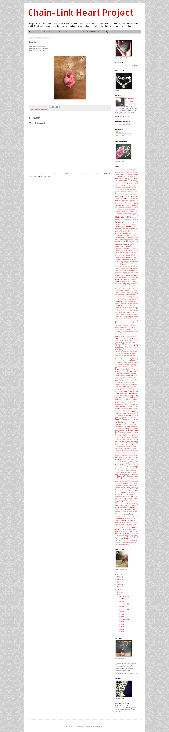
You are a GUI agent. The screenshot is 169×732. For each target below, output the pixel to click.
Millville (127, 373)
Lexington (131, 338)
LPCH (125, 349)
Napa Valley (126, 384)
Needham (133, 386)
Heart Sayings (127, 299)
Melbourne (120, 364)
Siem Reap (130, 476)
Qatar (118, 437)
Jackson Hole (119, 320)
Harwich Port (118, 298)
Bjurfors (122, 194)
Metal (117, 370)
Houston (120, 305)
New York (129, 397)
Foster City (130, 277)
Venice (128, 524)
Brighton (126, 202)
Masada (124, 360)
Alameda (129, 169)
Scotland (127, 470)
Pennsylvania (119, 423)
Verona (123, 526)
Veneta (122, 524)
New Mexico (132, 393)
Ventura (134, 524)
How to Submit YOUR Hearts (91, 32)
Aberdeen (117, 169)
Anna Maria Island (133, 174)
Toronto (134, 505)
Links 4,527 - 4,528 (123, 596)
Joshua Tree (129, 322)
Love (117, 350)
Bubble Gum (128, 207)
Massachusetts (133, 360)
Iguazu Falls (129, 310)
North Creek (131, 402)
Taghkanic (133, 496)
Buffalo (128, 209)
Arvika (134, 180)
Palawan (136, 413)
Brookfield (126, 205)
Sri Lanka (128, 487)
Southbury (125, 485)
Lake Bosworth (125, 331)
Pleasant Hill (127, 428)
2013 (118, 579)
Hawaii (133, 298)
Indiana (122, 314)
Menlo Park (134, 366)
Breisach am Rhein (133, 200)
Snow (116, 481)
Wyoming (117, 542)
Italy (127, 318)
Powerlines (128, 432)
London (123, 342)
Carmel (117, 226)
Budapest (135, 207)
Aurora (123, 183)
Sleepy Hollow (123, 480)
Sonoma (119, 483)
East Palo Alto (128, 266)
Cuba (122, 254)
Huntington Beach (125, 309)
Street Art (122, 492)
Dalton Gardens (119, 257)
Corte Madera (124, 250)
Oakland (122, 406)
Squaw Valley (120, 487)
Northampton (118, 404)
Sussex (124, 494)
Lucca (124, 351)
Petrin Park (133, 424)
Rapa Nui (129, 439)
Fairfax (131, 272)
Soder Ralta (124, 481)
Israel (122, 318)
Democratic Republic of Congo (129, 259)
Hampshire (121, 294)
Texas (119, 502)
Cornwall (134, 248)
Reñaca (122, 444)
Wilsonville (120, 537)
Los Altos (127, 344)
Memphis (134, 364)
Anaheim (130, 172)
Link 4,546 (121, 627)
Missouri (133, 375)
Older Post (107, 173)
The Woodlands (121, 503)
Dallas (134, 255)
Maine (127, 353)
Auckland (117, 183)
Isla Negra (130, 316)
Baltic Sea (133, 185)
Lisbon (131, 340)
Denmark (117, 261)
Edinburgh (117, 270)
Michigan (131, 371)
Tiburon (117, 505)
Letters (117, 338)
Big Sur (117, 194)
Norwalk (126, 404)
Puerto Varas (127, 435)
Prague (136, 432)
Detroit (118, 263)
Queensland (135, 437)
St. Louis (119, 489)
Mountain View (119, 382)
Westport (128, 535)
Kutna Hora (128, 329)
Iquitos (124, 316)
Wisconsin (117, 539)
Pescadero (118, 424)
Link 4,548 (121, 632)
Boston (125, 198)
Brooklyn (135, 205)
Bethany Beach (127, 193)
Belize (134, 189)
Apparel (130, 176)
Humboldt (124, 307)
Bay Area (134, 187)
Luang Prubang (132, 349)
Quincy (118, 439)
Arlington (120, 180)
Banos (128, 187)
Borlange (117, 198)
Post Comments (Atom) (44, 176)
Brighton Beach (134, 202)
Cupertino (128, 254)
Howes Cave (132, 305)
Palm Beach (120, 415)
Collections (124, 243)
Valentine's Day (127, 520)
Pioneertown (135, 426)
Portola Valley (133, 430)
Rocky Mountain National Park (122, 448)
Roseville (126, 450)
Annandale (120, 176)
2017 (118, 589)
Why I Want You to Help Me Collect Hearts (55, 32)
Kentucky (133, 325)
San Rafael (123, 463)
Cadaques (130, 213)
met (135, 368)
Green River (132, 288)
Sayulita (136, 468)
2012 (118, 577)
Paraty (125, 419)
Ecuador (133, 268)
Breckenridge (123, 200)
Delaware (117, 259)
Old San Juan (124, 411)
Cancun (125, 222)
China (134, 235)
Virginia (117, 529)
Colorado (127, 245)
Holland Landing (132, 301)
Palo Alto (128, 415)
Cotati (121, 252)
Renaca (117, 444)
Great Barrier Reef (120, 288)
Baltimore (117, 187)
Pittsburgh (119, 428)
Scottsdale (133, 470)
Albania (117, 170)
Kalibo (136, 322)
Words (133, 540)
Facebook (124, 272)
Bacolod (126, 185)
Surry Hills (117, 494)
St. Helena (135, 487)
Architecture (118, 178)
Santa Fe (133, 465)
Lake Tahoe (120, 333)
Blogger (100, 727)
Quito (123, 439)
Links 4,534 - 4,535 (123, 609)
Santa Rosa (127, 466)
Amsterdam (123, 172)
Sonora (125, 483)
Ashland (117, 182)
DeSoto (136, 261)
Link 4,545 (121, 624)
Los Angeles (124, 346)
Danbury (128, 257)
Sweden (131, 494)
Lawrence (133, 334)
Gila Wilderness (134, 283)
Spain (136, 485)
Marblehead (118, 357)
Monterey (117, 379)
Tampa (136, 498)
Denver (123, 261)
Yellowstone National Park (129, 542)
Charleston (133, 231)
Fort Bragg (122, 277)
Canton (131, 222)
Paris (131, 419)
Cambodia (119, 221)
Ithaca (134, 318)
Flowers (127, 276)
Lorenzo (38, 32)
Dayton (134, 257)
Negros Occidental (120, 388)
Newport (117, 401)
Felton (128, 273)
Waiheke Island (127, 529)
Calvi (122, 219)
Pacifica (130, 413)
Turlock (125, 513)
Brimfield (119, 203)
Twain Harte (133, 513)
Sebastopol (125, 474)
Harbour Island (118, 296)
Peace (122, 421)
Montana (122, 377)
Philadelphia (118, 426)
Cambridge (133, 221)
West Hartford (44, 109)
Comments (120, 135)
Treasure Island (119, 509)
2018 (118, 592)
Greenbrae (118, 290)
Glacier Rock (120, 285)
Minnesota (126, 375)
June (120, 594)
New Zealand (132, 399)
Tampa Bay (120, 500)
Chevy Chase (134, 233)
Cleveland (130, 239)
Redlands (120, 443)
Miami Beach (123, 371)
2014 (118, 582)
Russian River (120, 452)
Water (117, 533)
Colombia (118, 245)
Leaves (117, 336)
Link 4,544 (121, 621)
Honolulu (124, 303)
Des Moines (130, 261)
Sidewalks (120, 476)
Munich (127, 382)
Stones (135, 491)
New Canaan (128, 391)
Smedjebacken (132, 480)
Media (136, 362)
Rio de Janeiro (120, 446)
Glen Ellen (133, 285)
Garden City (126, 281)
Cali (134, 215)
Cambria (126, 221)
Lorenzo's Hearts (75, 32)
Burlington (132, 211)
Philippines (127, 426)
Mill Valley (120, 373)
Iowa (134, 314)
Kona (122, 329)
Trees (133, 509)
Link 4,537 (121, 614)
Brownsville (121, 207)
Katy (136, 323)
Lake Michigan (134, 331)
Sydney (125, 496)
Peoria (128, 422)
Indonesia (129, 314)
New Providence (129, 395)
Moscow (125, 379)
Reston (128, 444)
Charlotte (117, 233)
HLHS (136, 299)
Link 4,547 (121, 629)
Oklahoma (135, 408)
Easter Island (125, 268)
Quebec (123, 437)
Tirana (122, 505)
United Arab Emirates (130, 516)
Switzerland (118, 496)
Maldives (134, 353)
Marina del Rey (132, 357)
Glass (126, 285)
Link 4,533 (121, 606)
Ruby (131, 450)
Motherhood (118, 380)
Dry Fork (130, 264)
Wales (134, 529)
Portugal (121, 432)
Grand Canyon (124, 287)
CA (137, 211)
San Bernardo (124, 455)
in (131, 312)
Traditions (124, 507)
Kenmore (126, 325)
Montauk (128, 377)
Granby (117, 287)
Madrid (122, 353)
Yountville (124, 544)
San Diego (118, 457)
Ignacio (122, 310)
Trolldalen (117, 511)
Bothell (133, 198)
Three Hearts (131, 504)
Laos (135, 333)
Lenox (134, 336)
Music (133, 382)
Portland (122, 430)
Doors (123, 265)
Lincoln (126, 340)
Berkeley (130, 191)
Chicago (119, 235)
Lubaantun (117, 351)
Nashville (133, 384)
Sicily (136, 474)
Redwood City (130, 443)
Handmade (130, 294)
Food (136, 276)
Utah (116, 520)
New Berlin (133, 390)
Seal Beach (127, 472)
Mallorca (126, 355)
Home (31, 32)
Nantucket (117, 384)
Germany (117, 283)
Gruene (134, 290)
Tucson (130, 511)
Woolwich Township (123, 540)
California (119, 217)
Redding (136, 441)
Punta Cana (135, 435)
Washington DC (130, 531)
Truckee (124, 511)
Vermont (117, 526)
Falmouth (123, 273)
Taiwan (130, 498)
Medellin (131, 362)
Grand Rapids (133, 287)
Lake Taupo (129, 333)
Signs (119, 478)
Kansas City (125, 323)
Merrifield (129, 368)
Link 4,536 (121, 611)
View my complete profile (122, 116)
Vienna (134, 526)
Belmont (123, 191)
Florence (134, 273)
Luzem (130, 351)
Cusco (116, 255)
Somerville (135, 481)
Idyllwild (117, 310)
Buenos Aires (120, 209)
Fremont (133, 279)
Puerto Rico (119, 435)
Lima (121, 340)
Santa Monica (118, 466)
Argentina (127, 178)
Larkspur (117, 334)
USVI (134, 518)
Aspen (124, 182)
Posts (118, 132)
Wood (126, 539)
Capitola (134, 224)
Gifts (124, 283)
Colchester (131, 241)
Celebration (118, 228)
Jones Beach (121, 322)
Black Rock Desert (131, 194)
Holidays (120, 301)
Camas (136, 219)
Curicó (134, 254)
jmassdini (131, 98)
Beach (117, 189)
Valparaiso (118, 522)
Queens (128, 437)
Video (129, 526)
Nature (123, 386)
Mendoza (126, 366)
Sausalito (130, 468)
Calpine (117, 219)
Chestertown (125, 233)
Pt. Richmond (129, 434)
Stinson (117, 490)
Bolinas (124, 196)
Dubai (135, 264)
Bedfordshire (126, 189)
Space (131, 485)
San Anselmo (131, 453)
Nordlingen (133, 401)
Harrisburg (127, 296)
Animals (122, 174)
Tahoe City (118, 498)
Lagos (118, 331)
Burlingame (125, 211)
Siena (136, 476)
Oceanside (118, 408)
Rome (134, 448)
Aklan (123, 169)
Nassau (117, 386)
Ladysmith (135, 329)
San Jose (130, 459)
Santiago (135, 467)
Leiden (127, 336)
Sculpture (118, 472)
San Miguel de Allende (127, 461)
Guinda (117, 292)
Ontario (133, 412)
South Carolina (132, 483)
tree (128, 509)
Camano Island (128, 219)
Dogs (123, 263)
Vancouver (126, 522)
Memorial (126, 364)
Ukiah (116, 516)
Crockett (117, 254)
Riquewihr (128, 446)
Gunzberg (123, 292)
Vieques (117, 527)
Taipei (125, 498)
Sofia (130, 481)
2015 (118, 584)
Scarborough (120, 470)
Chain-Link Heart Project (80, 12)
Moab (116, 377)
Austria (120, 185)
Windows (130, 537)
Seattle (117, 474)
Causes (128, 226)
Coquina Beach (126, 248)
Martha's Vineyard (120, 358)
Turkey (118, 513)
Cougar (126, 252)
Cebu (135, 226)
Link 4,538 (121, 616)
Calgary (127, 215)
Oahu (116, 406)
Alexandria (123, 170)
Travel (131, 507)
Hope (129, 303)
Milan (136, 371)
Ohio (129, 408)
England (132, 270)
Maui (125, 362)
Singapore (132, 478)
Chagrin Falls (125, 230)
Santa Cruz (125, 465)
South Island (118, 485)
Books (133, 196)
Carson (122, 226)
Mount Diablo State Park (130, 380)
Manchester (133, 355)
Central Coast (130, 228)
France (125, 279)
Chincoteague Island (120, 237)
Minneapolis (118, 375)
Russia (136, 450)
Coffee (123, 241)
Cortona (131, 250)
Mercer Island (121, 368)
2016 (118, 587)
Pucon (136, 434)
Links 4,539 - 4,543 (123, 619)
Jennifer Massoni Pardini (124, 124)
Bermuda (119, 193)
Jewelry (135, 320)
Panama (124, 417)
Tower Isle (117, 507)
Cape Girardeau (125, 224)
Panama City (132, 417)
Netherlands (132, 388)
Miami (116, 371)
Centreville (117, 230)
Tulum (136, 511)
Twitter (116, 515)
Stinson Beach (126, 490)
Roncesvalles (118, 450)
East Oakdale (118, 266)
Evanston (117, 272)
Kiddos (131, 327)
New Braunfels (118, 391)
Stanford (132, 489)
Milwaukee (133, 373)
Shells (131, 474)
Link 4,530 (121, 601)
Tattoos (127, 500)
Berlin (136, 191)
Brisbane (125, 203)
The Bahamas (134, 502)
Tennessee (135, 500)
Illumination (122, 312)
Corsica (117, 250)
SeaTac (134, 472)
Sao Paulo (122, 468)
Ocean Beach (131, 406)
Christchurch (130, 237)
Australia (135, 184)
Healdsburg (117, 299)
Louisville (134, 347)
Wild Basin (135, 535)
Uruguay (129, 518)
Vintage (133, 527)
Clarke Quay (123, 239)
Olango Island (129, 410)
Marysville (117, 360)
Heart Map (105, 32)
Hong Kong (117, 303)
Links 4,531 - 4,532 (123, 604)
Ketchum (124, 327)
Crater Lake (133, 252)
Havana (126, 298)
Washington (118, 531)
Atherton (131, 182)
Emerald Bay (126, 270)
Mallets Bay (118, 355)
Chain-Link (132, 230)
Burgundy (117, 211)
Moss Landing (132, 379)
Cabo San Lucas (121, 213)
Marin (124, 357)
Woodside (135, 539)
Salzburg (123, 453)
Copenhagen (118, 248)
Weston (122, 535)
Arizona (136, 178)
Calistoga (134, 217)
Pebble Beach (131, 421)
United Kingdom (119, 518)
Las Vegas (125, 334)
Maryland (131, 359)
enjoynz (88, 727)
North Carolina (119, 402)
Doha (129, 263)
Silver (125, 478)
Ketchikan (117, 327)
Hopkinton (135, 303)
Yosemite (117, 544)
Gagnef (117, 281)
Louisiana (127, 347)
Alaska (134, 169)
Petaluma (126, 424)
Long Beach (132, 342)
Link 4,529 (121, 599)
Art (126, 180)
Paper (117, 419)
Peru (134, 422)
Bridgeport (119, 202)
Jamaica (128, 320)
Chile (127, 235)
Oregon (117, 413)
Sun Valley (133, 492)
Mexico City (133, 369)
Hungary (130, 307)
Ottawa (124, 413)
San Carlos (132, 455)
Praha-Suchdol (120, 434)
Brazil (116, 200)
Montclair (134, 377)
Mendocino (118, 366)
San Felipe (128, 457)
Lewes (124, 338)
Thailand (128, 502)
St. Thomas (125, 489)
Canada (117, 223)
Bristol (130, 203)
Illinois (136, 310)
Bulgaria (134, 209)
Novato (133, 404)
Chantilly (125, 231)
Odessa (125, 408)
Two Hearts (125, 515)
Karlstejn (132, 323)
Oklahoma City (120, 410)
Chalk (117, 232)
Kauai (119, 325)
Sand (129, 463)
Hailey (128, 292)
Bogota (117, 196)
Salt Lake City (128, 452)
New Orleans (118, 395)
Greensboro (127, 290)
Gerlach (134, 281)
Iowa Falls (118, 316)
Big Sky (134, 193)
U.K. (135, 515)
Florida (117, 276)
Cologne (133, 243)
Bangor (123, 187)
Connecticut (37, 109)
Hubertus (117, 307)
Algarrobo (130, 170)
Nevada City (125, 390)
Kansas (118, 323)
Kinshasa (117, 329)
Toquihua (128, 505)
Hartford (134, 296)
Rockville (134, 446)
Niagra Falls (125, 401)
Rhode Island (135, 444)
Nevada (117, 390)
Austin (128, 183)
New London (124, 393)
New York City (120, 399)
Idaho (133, 309)
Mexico (125, 370)
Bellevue (117, 191)
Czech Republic (125, 255)
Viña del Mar (125, 527)
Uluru (121, 516)
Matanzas (120, 362)
